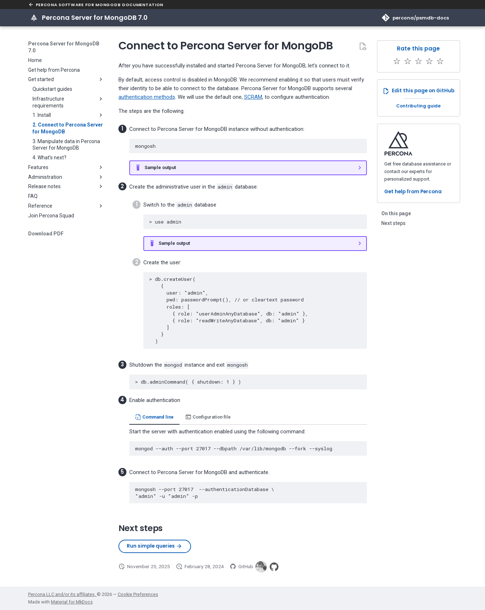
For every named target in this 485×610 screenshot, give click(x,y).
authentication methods (146, 97)
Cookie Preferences (138, 594)
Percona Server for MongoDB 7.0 (63, 47)
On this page (396, 213)
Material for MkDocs (72, 602)
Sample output (160, 167)
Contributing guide (418, 106)
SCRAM (253, 97)
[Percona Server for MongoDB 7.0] (34, 17)
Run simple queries (154, 546)
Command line (154, 417)
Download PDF (46, 234)
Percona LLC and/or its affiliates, (62, 594)
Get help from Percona (413, 191)
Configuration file (208, 417)
